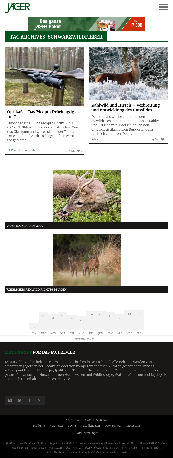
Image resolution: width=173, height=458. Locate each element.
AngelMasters (57, 443)
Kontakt (73, 425)
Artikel (95, 139)
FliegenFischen (19, 447)
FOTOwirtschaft (100, 452)
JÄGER (88, 447)
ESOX (131, 443)
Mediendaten (91, 425)
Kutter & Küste (129, 447)
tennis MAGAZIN (81, 452)
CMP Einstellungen (86, 433)
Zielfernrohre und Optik (21, 150)
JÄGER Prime (101, 447)
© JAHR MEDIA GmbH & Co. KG (86, 420)
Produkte (39, 425)
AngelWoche (96, 443)
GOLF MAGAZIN (74, 447)
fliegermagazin (38, 447)
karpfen (114, 447)
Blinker (122, 443)
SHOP (157, 447)
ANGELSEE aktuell (77, 443)
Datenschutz (113, 425)
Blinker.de (110, 443)
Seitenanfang (85, 339)
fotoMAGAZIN (56, 447)
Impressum (132, 425)
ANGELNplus (40, 443)
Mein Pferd (145, 447)
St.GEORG (51, 452)
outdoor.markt (119, 452)
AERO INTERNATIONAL (18, 443)
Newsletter (56, 425)
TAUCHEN (64, 452)
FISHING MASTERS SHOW (151, 443)
